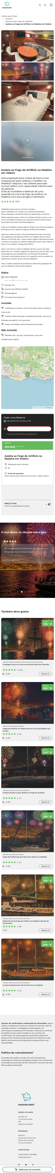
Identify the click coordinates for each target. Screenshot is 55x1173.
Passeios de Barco (15, 662)
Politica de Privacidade (25, 1140)
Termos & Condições (25, 1143)
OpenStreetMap (40, 408)
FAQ (19, 1121)
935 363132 (33, 1154)
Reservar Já (45, 674)
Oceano (9, 19)
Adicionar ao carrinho (27, 1169)
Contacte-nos (22, 1117)
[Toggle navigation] (51, 5)
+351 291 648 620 (23, 1154)
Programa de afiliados (25, 1124)
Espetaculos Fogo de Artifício (19, 21)
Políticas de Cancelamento (27, 1138)
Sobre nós (21, 1135)
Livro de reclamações (25, 1119)
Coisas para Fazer (9, 16)
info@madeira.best (24, 1157)
